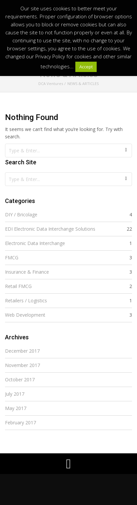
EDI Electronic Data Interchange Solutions (50, 229)
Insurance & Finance (27, 272)
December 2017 (22, 351)
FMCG (11, 257)
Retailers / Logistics (26, 300)
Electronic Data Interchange (35, 243)
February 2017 (20, 422)
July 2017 (14, 394)
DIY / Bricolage (21, 214)
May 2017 (15, 408)
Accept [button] (86, 67)
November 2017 (22, 365)
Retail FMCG (18, 286)
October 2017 (20, 379)
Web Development (25, 315)
